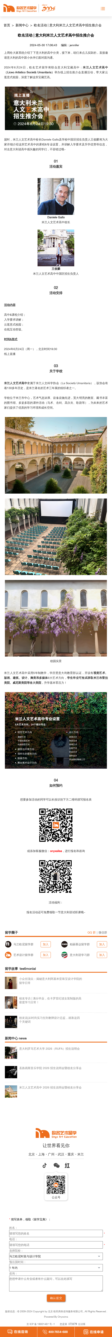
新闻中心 (22, 25)
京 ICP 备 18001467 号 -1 (41, 1324)
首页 (7, 25)
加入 (46, 944)
